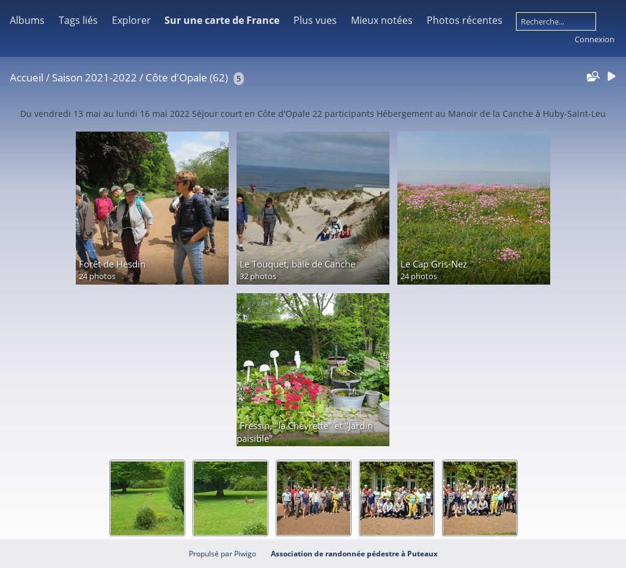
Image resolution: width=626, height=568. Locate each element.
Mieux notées (382, 20)
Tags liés (78, 20)
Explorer (131, 20)
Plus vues (315, 20)
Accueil (26, 77)
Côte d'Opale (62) (186, 77)
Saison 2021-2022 (94, 77)
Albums (27, 20)
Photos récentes (465, 20)
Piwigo (245, 553)
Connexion (594, 39)
